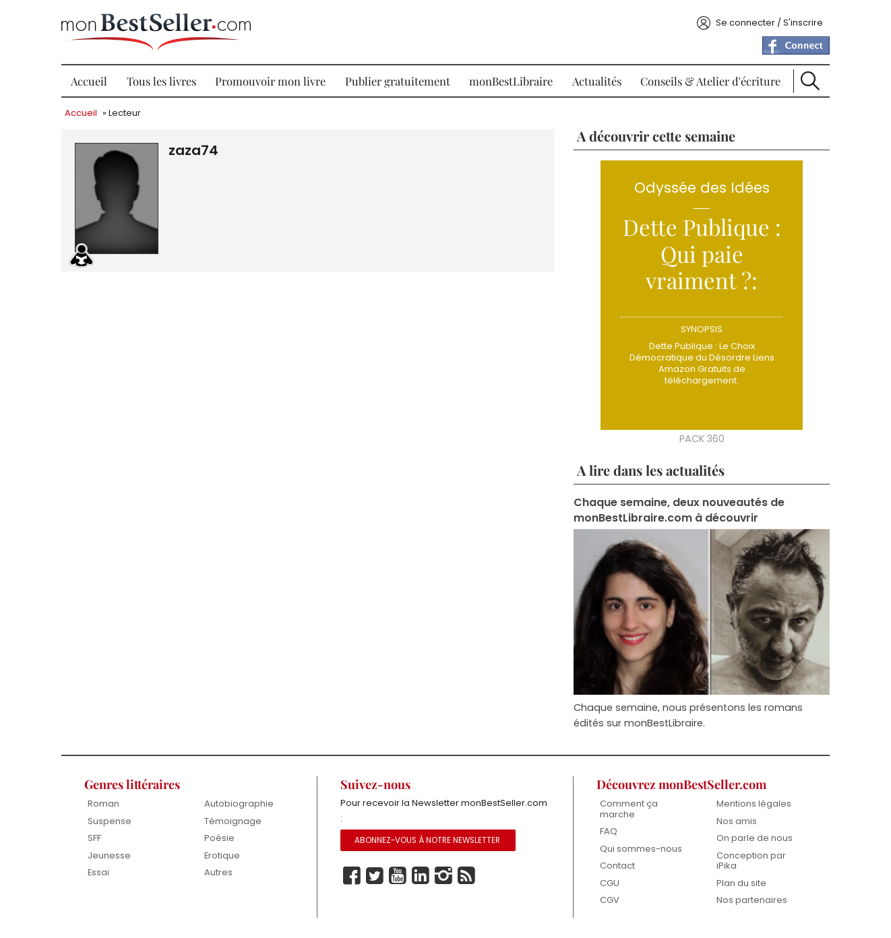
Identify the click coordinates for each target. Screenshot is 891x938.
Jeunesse (109, 855)
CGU (609, 883)
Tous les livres (161, 80)
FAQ (608, 831)
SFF (94, 838)
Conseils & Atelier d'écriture (710, 80)
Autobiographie (239, 803)
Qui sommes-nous (641, 848)
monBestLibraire (511, 80)
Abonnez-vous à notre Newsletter (427, 840)
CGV (609, 900)
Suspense (109, 821)
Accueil (89, 80)
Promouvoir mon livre (270, 80)
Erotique (222, 855)
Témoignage (233, 821)
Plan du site (741, 883)
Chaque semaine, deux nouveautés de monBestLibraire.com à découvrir (679, 510)
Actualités (596, 80)
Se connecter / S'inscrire (769, 22)
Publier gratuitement (397, 80)
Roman (103, 803)
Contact (617, 865)
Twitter (375, 876)
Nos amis (736, 821)
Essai (98, 872)
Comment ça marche (629, 809)
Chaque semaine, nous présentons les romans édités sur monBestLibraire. (688, 715)
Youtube (398, 876)
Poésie (219, 838)
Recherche (810, 80)
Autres (218, 872)
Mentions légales (753, 803)
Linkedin (420, 876)
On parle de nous (754, 838)
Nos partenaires (751, 900)
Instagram (443, 876)
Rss (466, 876)
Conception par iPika (751, 861)
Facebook (352, 876)
